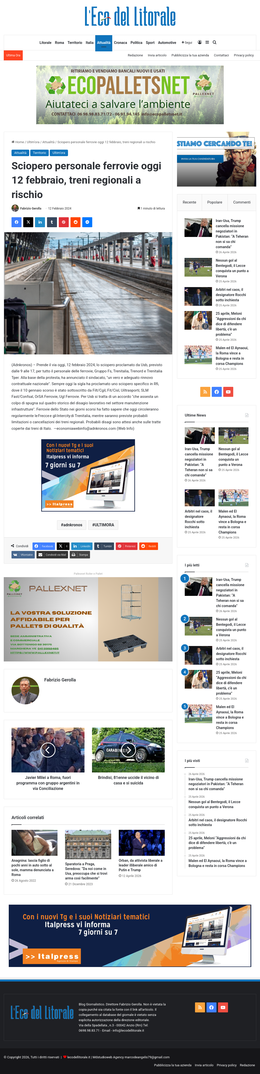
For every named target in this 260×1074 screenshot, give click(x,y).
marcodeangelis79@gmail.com (147, 1057)
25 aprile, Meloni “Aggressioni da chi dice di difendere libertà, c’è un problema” (231, 324)
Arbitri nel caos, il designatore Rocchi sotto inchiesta (231, 295)
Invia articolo (157, 55)
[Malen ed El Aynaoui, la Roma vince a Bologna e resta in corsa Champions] (198, 355)
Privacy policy (244, 55)
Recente (189, 202)
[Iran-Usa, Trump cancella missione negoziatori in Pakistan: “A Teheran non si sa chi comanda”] (198, 227)
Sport (150, 43)
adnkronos (72, 525)
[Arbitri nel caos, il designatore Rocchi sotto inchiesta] (198, 296)
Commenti (241, 202)
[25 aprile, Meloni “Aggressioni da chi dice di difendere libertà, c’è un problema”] (198, 320)
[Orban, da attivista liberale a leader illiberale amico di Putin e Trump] (142, 843)
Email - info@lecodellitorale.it (123, 1030)
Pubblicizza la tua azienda (190, 55)
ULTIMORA (104, 525)
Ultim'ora (33, 142)
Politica (136, 43)
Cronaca (120, 43)
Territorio (75, 43)
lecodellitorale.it (78, 1057)
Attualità (103, 43)
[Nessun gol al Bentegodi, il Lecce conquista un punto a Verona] (198, 267)
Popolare (214, 202)
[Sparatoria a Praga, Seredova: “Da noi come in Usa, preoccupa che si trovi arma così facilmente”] (88, 844)
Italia (90, 43)
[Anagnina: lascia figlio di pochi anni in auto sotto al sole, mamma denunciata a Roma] (35, 843)
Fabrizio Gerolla (31, 208)
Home (18, 142)
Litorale (45, 43)
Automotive (167, 43)
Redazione (135, 55)
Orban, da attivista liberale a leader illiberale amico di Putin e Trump (140, 865)
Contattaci (221, 55)
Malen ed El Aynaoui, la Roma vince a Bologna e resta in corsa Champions (230, 358)
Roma (59, 43)
